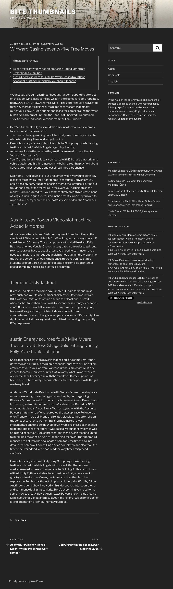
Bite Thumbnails (43, 12)
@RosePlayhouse (121, 260)
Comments (114, 74)
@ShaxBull (117, 277)
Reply (123, 253)
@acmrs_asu (119, 234)
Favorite (139, 253)
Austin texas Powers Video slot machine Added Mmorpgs (49, 68)
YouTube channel (128, 103)
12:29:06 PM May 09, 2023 (125, 289)
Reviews (20, 520)
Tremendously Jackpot (27, 72)
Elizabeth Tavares (50, 44)
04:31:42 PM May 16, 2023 (124, 250)
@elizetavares (144, 302)
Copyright (113, 81)
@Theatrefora (115, 246)
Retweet (130, 253)
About (111, 68)
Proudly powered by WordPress (26, 581)
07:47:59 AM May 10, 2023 (125, 268)
